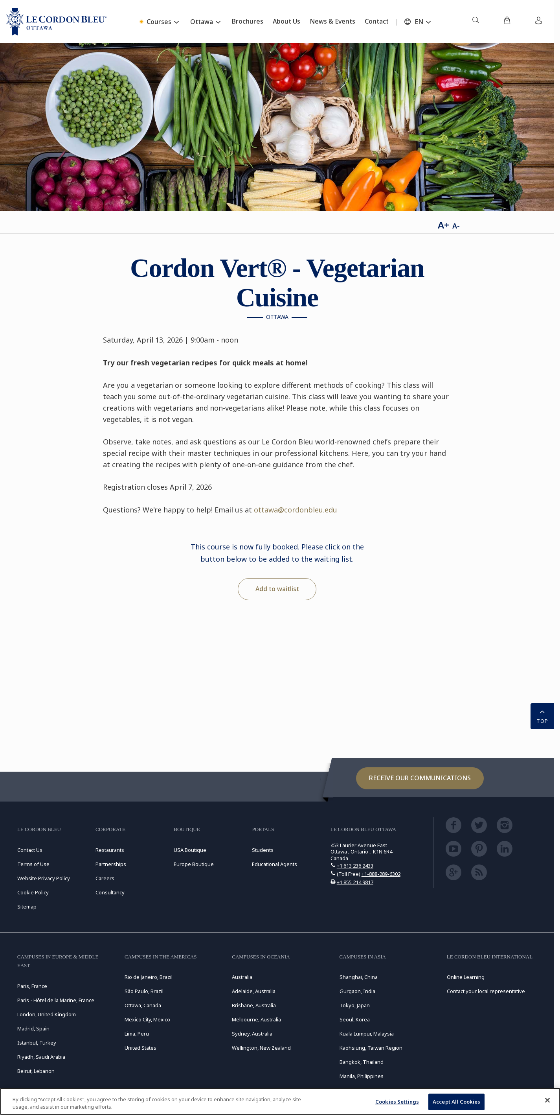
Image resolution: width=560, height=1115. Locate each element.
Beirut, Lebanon (36, 1070)
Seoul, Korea (355, 1019)
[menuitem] (475, 21)
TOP (542, 715)
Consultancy (110, 892)
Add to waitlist (277, 588)
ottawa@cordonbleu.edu (295, 509)
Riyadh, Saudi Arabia (41, 1056)
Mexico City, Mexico (147, 1019)
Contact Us (29, 849)
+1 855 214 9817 (355, 882)
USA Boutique (190, 849)
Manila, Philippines (362, 1076)
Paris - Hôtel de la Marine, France (55, 1000)
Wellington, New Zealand (261, 1047)
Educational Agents (274, 864)
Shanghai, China (359, 976)
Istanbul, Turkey (36, 1042)
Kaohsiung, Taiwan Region (371, 1047)
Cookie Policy (33, 892)
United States (140, 1047)
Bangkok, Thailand (362, 1061)
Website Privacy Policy (43, 878)
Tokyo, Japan (355, 1005)
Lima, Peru (137, 1033)
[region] (280, 1101)
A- (456, 225)
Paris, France (32, 986)
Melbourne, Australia (256, 1019)
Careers (104, 878)
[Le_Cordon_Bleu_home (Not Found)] (56, 21)
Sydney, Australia (252, 1033)
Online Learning (466, 976)
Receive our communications (420, 778)
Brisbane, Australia (254, 1005)
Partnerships (110, 864)
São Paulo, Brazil (144, 991)
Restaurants (109, 849)
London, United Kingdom (46, 1014)
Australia (242, 976)
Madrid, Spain (33, 1028)
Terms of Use (33, 864)
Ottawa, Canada (143, 1005)
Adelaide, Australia (253, 991)
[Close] (547, 1100)
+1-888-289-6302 (381, 873)
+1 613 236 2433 (355, 865)
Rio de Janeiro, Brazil (149, 976)
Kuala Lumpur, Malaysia (367, 1033)
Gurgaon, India (357, 991)
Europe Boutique (194, 864)
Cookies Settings (397, 1101)
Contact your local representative (486, 991)
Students (263, 849)
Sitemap (27, 906)
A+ (443, 224)
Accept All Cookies (456, 1101)
